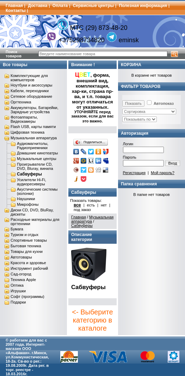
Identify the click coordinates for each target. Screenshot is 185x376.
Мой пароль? (162, 173)
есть (91, 205)
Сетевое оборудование (31, 96)
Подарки (18, 302)
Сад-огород (21, 274)
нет (104, 205)
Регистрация (134, 173)
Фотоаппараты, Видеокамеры (24, 119)
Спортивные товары (29, 240)
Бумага (17, 229)
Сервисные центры (93, 5)
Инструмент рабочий (29, 268)
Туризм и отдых (24, 234)
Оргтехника (21, 102)
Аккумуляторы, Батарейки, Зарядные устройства (34, 110)
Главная (14, 5)
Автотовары (21, 257)
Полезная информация (143, 5)
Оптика (17, 285)
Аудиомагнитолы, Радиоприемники (32, 145)
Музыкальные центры (36, 159)
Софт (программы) (27, 296)
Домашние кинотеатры (37, 153)
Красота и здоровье (28, 263)
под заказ (82, 210)
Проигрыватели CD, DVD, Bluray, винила (35, 166)
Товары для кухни (27, 251)
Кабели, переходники (30, 91)
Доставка (37, 5)
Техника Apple (23, 280)
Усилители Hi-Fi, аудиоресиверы (31, 182)
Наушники (26, 199)
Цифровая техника (27, 132)
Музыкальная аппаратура (34, 138)
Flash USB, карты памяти (33, 127)
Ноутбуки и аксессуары (31, 85)
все (77, 205)
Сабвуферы (29, 174)
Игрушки (18, 291)
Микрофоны (28, 204)
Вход (172, 163)
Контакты (16, 10)
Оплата (60, 5)
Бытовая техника (26, 246)
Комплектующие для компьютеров (29, 78)
